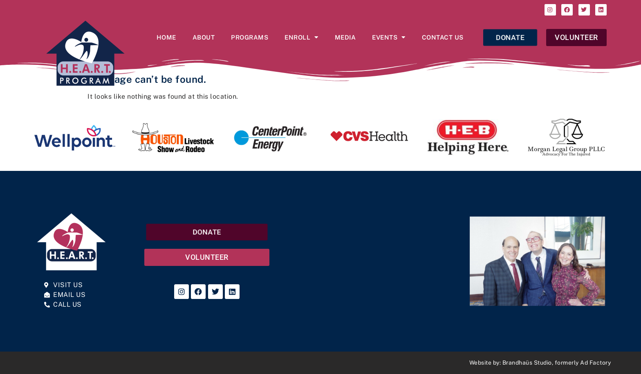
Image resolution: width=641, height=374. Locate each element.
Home (166, 37)
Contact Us (443, 37)
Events (389, 37)
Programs (249, 37)
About (204, 37)
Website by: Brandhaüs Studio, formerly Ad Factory (540, 362)
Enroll (301, 37)
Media (345, 37)
